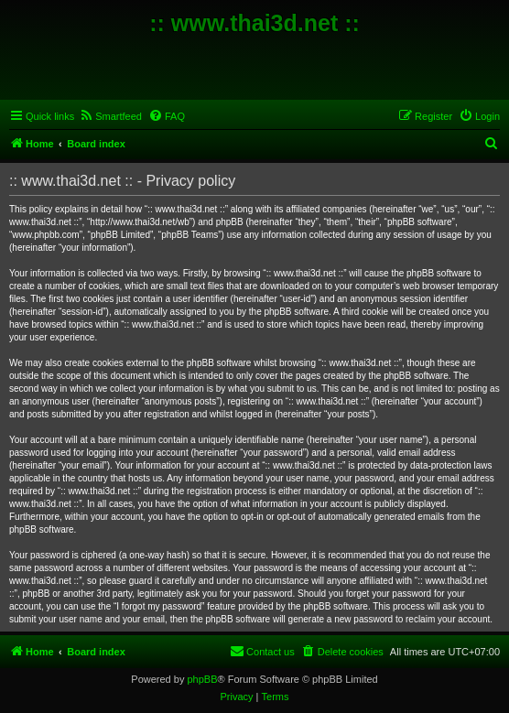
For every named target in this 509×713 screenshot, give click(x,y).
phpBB (202, 679)
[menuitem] (110, 116)
